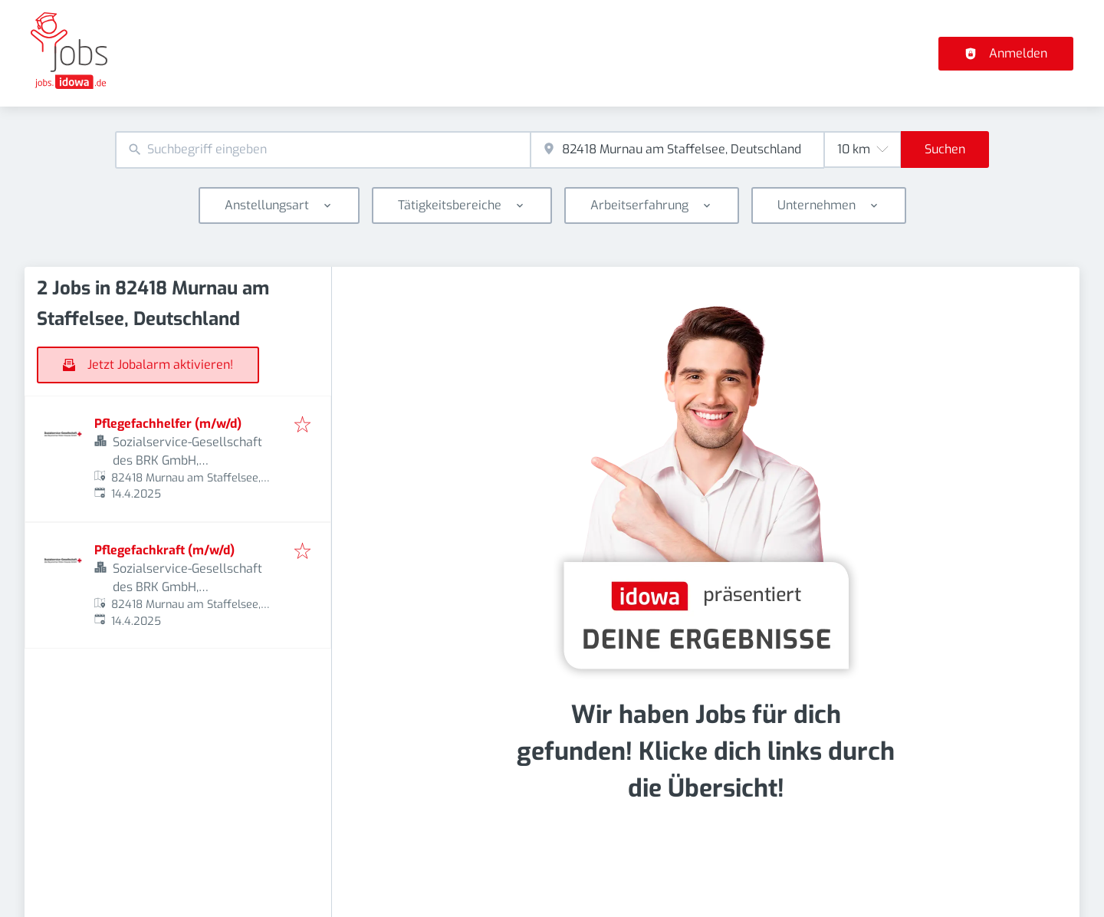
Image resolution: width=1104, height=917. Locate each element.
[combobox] (323, 150)
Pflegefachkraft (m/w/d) (164, 550)
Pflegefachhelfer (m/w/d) (168, 424)
